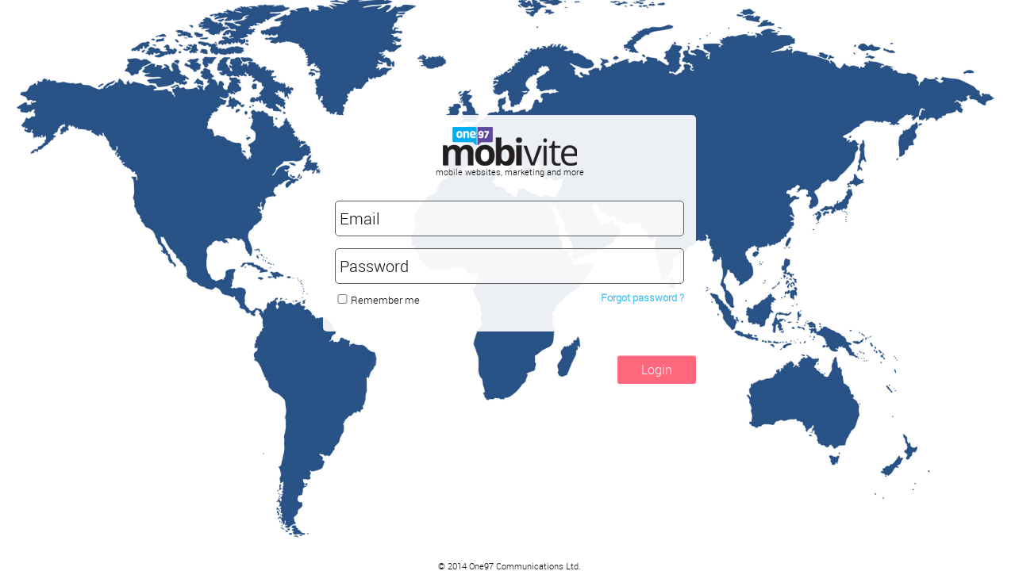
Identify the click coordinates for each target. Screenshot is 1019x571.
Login (656, 369)
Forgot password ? (642, 297)
